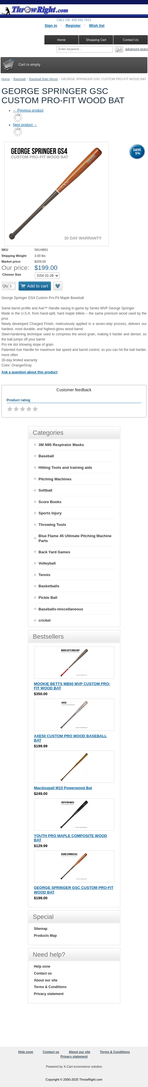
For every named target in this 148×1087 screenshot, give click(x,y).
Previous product (28, 110)
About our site (45, 980)
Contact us (43, 973)
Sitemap (41, 929)
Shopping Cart (96, 40)
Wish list (96, 25)
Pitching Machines (55, 479)
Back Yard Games (54, 552)
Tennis (44, 575)
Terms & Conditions (50, 987)
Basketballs (49, 586)
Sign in (51, 25)
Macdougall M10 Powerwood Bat (63, 788)
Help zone (42, 966)
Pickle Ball (48, 597)
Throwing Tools (52, 524)
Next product (25, 125)
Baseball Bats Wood (43, 79)
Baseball (20, 79)
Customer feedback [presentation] (74, 390)
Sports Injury (50, 513)
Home (5, 79)
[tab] (74, 390)
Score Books (50, 502)
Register (72, 25)
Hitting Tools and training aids (65, 467)
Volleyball (47, 563)
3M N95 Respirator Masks (61, 445)
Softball (46, 490)
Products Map (45, 936)
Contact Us (130, 40)
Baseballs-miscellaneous (61, 609)
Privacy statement (49, 994)
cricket (45, 620)
